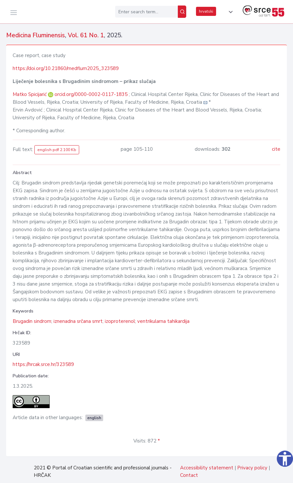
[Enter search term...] (146, 12)
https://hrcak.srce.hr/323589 (43, 364)
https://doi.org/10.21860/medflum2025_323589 (66, 68)
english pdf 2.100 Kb (56, 149)
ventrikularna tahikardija (163, 321)
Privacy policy (252, 468)
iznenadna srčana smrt (78, 321)
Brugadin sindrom (32, 321)
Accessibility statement (206, 468)
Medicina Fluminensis (35, 35)
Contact (189, 475)
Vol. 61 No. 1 (86, 35)
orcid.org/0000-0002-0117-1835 (91, 94)
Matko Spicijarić (30, 94)
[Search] (182, 12)
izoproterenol (120, 321)
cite (276, 149)
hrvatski (206, 11)
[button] (229, 12)
